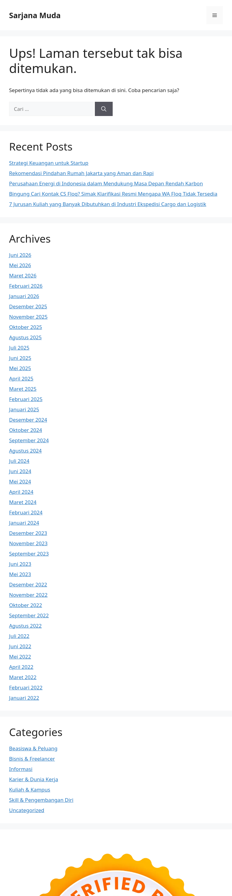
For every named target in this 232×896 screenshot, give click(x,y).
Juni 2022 (20, 646)
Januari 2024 (24, 522)
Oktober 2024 (25, 429)
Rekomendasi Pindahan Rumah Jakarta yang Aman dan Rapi (81, 173)
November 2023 (28, 543)
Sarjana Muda (35, 15)
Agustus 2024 (25, 450)
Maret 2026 (23, 275)
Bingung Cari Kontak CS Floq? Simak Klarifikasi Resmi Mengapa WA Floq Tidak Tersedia (113, 193)
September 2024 (29, 440)
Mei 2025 (20, 368)
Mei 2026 (20, 265)
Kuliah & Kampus (29, 789)
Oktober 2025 (25, 327)
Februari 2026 (26, 285)
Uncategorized (26, 810)
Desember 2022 (28, 584)
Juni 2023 (20, 563)
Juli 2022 (19, 635)
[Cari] (104, 109)
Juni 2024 (20, 471)
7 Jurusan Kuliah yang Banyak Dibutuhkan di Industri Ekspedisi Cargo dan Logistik (107, 204)
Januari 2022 (24, 697)
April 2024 (21, 491)
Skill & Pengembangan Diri (41, 799)
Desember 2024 (28, 419)
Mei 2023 (20, 574)
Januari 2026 (24, 296)
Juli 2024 (19, 460)
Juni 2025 (20, 357)
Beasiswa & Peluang (33, 748)
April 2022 (21, 666)
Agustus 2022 (25, 625)
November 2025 (28, 316)
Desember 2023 (28, 532)
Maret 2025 (23, 388)
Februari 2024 (26, 512)
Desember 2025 (28, 306)
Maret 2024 (23, 502)
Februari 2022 (26, 687)
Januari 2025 (24, 409)
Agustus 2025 (25, 337)
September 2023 (29, 553)
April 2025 (21, 378)
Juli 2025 (19, 347)
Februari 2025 (26, 399)
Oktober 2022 (25, 605)
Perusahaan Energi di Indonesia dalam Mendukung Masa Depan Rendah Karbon (106, 183)
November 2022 (28, 594)
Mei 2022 (20, 656)
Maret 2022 (23, 677)
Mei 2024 (20, 481)
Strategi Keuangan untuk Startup (49, 162)
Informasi (20, 768)
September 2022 (29, 615)
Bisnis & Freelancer (32, 758)
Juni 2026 (20, 254)
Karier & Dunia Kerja (33, 779)
